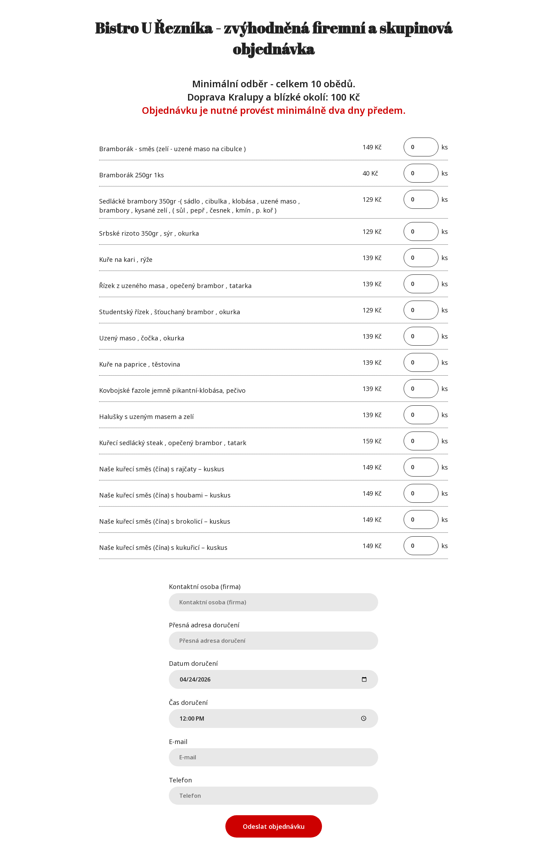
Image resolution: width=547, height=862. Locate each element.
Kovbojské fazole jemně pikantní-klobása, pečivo (172, 390)
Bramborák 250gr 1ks (131, 175)
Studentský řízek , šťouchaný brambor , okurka (169, 312)
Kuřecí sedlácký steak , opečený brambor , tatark (172, 443)
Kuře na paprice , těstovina (139, 364)
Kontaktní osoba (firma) (204, 586)
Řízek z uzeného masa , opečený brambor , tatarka (175, 285)
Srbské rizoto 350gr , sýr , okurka (149, 233)
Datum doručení (193, 662)
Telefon (180, 779)
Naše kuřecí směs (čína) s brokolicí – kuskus (164, 521)
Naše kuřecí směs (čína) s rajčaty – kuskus (161, 469)
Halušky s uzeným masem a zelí (146, 416)
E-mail (178, 741)
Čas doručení (188, 702)
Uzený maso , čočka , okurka (141, 338)
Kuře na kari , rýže (125, 259)
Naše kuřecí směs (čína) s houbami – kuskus (165, 495)
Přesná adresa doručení (204, 624)
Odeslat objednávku (274, 826)
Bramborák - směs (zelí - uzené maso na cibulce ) (172, 149)
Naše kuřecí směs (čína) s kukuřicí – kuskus (163, 547)
